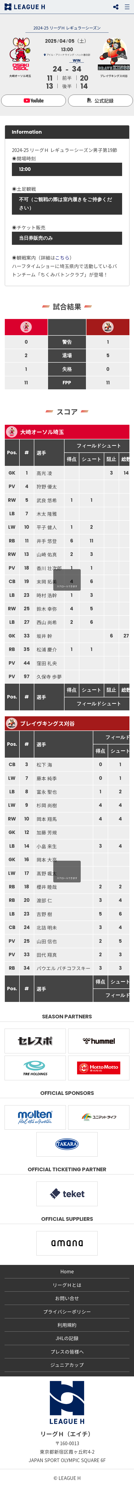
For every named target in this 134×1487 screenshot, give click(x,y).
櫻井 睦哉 (47, 886)
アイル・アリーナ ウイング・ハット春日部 (68, 54)
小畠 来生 (47, 846)
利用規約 (67, 1324)
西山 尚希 (47, 622)
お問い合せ (67, 1298)
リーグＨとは (67, 1284)
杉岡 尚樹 (47, 805)
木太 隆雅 (47, 513)
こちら (62, 257)
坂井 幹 (44, 635)
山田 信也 (47, 941)
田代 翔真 (47, 954)
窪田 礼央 (47, 663)
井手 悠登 (47, 540)
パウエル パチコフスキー (64, 968)
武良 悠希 (47, 500)
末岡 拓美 (47, 581)
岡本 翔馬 (47, 818)
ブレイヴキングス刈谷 (40, 723)
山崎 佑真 (47, 554)
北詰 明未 (47, 927)
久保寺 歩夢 (49, 676)
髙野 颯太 (47, 873)
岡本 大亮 (47, 859)
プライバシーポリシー (67, 1311)
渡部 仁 (44, 900)
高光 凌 (44, 473)
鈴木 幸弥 (47, 608)
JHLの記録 (67, 1338)
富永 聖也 (47, 791)
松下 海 (44, 764)
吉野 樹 (44, 914)
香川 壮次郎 (49, 568)
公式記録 (104, 100)
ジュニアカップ (67, 1364)
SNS (115, 6)
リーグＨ (25, 6)
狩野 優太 (47, 486)
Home (67, 1271)
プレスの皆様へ (67, 1351)
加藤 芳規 (47, 832)
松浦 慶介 (47, 649)
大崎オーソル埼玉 (35, 432)
